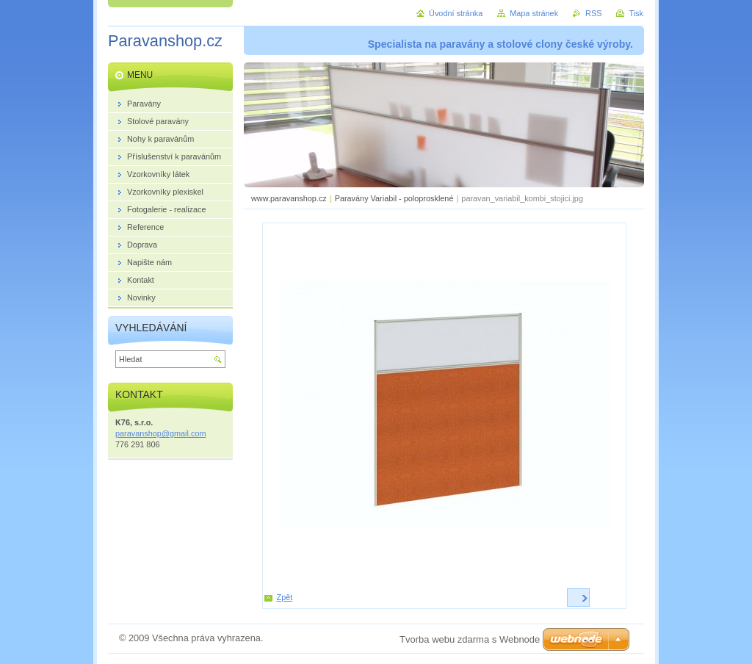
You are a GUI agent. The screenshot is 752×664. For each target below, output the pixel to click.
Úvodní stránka (455, 13)
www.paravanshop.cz (289, 198)
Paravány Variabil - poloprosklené (394, 198)
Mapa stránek (534, 13)
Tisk (636, 13)
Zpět (285, 597)
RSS (593, 13)
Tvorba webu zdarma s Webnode (470, 639)
